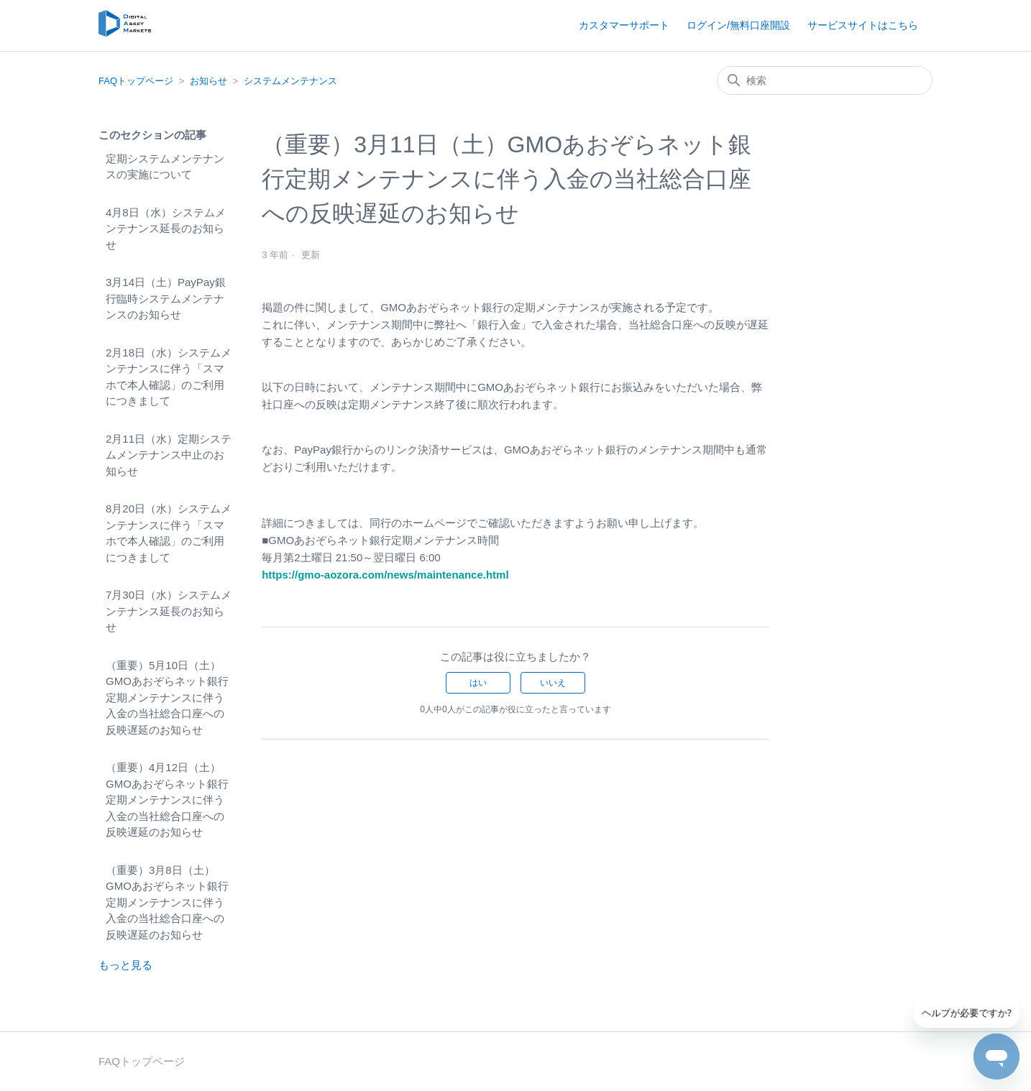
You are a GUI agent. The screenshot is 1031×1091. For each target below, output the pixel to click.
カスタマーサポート (624, 25)
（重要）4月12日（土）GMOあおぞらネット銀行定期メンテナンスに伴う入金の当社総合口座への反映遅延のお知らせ (167, 799)
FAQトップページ (135, 80)
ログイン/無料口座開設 (738, 25)
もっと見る (125, 965)
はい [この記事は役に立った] (478, 683)
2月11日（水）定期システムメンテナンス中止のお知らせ (169, 455)
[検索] (825, 80)
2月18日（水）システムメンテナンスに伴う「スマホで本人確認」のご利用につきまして (169, 377)
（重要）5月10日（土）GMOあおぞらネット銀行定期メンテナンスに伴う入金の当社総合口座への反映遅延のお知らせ (167, 697)
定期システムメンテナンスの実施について (165, 166)
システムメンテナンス (290, 80)
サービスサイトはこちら (862, 25)
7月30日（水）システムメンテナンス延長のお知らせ (169, 611)
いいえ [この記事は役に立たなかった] (553, 683)
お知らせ (208, 80)
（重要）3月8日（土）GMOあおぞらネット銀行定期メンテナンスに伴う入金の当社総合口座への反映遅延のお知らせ (167, 902)
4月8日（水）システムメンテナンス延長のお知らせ (166, 228)
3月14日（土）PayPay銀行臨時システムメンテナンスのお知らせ (166, 298)
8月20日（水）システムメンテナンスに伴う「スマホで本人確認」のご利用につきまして (169, 532)
